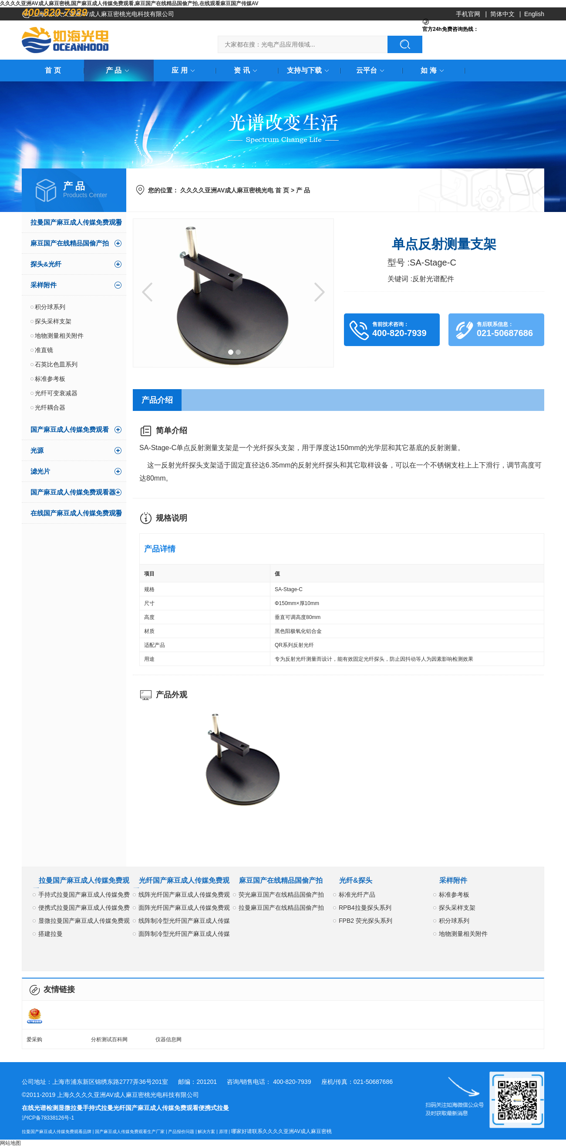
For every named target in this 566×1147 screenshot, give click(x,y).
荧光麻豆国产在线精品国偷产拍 (281, 894)
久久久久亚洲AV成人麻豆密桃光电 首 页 (234, 190)
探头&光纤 (45, 264)
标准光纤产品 (357, 894)
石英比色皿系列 (56, 364)
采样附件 (43, 285)
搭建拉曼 (50, 933)
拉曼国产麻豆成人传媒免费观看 (76, 222)
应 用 (185, 70)
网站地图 (10, 1143)
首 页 (53, 70)
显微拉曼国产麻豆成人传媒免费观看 (84, 922)
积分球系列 (50, 306)
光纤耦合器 (50, 407)
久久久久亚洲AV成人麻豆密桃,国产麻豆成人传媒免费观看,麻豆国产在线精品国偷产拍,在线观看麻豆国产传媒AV (129, 3)
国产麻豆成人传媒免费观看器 (72, 492)
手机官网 (468, 13)
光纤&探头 (355, 880)
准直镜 (44, 349)
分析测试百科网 (109, 1039)
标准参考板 (50, 378)
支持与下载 (309, 70)
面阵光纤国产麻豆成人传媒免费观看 (184, 909)
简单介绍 (171, 430)
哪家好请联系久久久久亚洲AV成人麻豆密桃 (281, 1131)
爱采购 (34, 1039)
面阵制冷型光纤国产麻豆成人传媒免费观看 (184, 935)
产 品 (119, 70)
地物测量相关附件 (59, 335)
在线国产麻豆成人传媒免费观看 (76, 513)
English (534, 13)
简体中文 (502, 13)
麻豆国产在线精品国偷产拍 (69, 243)
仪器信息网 (168, 1039)
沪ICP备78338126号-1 (48, 1118)
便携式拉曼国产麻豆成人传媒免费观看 (84, 909)
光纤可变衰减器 (56, 393)
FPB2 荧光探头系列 (365, 920)
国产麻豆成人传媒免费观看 (69, 429)
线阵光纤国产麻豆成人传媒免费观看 (184, 896)
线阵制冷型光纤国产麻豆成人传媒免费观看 (184, 922)
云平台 (371, 70)
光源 (37, 450)
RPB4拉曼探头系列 (365, 907)
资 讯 (247, 70)
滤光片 (40, 471)
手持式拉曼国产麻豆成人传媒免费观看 (84, 896)
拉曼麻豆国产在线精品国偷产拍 (281, 907)
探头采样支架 (53, 321)
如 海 (434, 70)
